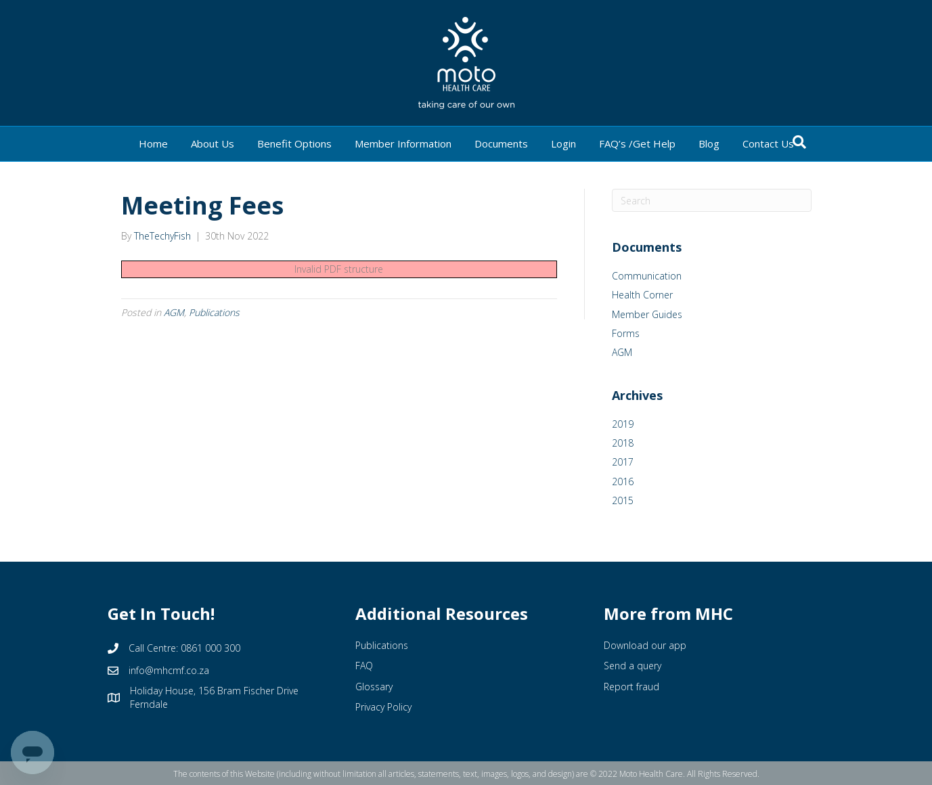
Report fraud (631, 686)
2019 (623, 424)
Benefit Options (294, 143)
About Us (212, 143)
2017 (623, 461)
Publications (214, 312)
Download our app (645, 645)
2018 (623, 442)
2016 (623, 481)
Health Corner (642, 294)
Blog (708, 143)
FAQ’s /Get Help (637, 143)
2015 (623, 500)
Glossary (374, 686)
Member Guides (647, 314)
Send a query (632, 665)
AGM (174, 312)
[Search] (799, 142)
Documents (501, 143)
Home (153, 143)
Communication (647, 275)
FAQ (364, 665)
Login (563, 143)
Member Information (403, 143)
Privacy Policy (383, 706)
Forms (626, 333)
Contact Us (768, 143)
